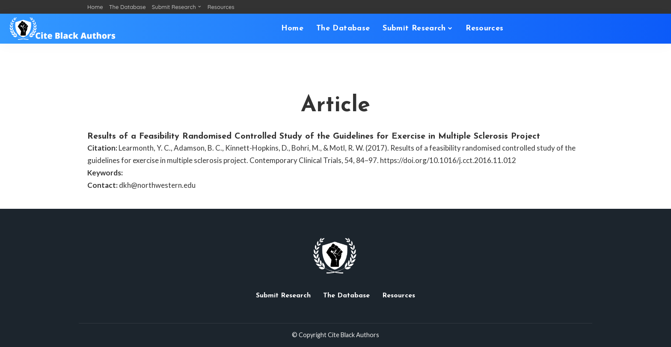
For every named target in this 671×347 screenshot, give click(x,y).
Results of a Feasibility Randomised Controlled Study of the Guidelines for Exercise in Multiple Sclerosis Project (313, 136)
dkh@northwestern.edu (157, 185)
